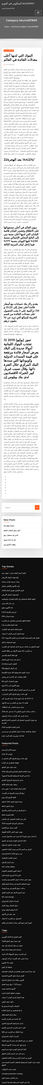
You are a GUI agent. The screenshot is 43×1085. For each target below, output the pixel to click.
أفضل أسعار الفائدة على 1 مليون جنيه (13, 550)
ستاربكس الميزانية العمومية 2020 (12, 792)
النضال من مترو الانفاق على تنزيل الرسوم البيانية (17, 1004)
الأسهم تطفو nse (7, 583)
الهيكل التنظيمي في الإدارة (10, 733)
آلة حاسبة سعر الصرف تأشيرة (11, 983)
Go (37, 485)
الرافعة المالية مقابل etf (9, 876)
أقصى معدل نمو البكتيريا (9, 796)
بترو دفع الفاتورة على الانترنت (11, 1057)
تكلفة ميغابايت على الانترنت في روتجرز (14, 651)
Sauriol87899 (8, 51)
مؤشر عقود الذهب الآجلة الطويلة (12, 800)
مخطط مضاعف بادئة (8, 834)
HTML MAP (28, 1081)
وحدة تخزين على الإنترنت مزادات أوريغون (15, 689)
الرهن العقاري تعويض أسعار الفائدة (13, 567)
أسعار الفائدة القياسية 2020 (10, 697)
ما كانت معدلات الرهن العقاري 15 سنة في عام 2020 (18, 685)
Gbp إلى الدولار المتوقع (9, 643)
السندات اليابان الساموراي (10, 868)
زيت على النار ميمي (8, 579)
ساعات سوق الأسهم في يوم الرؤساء (13, 855)
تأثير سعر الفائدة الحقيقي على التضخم (13, 787)
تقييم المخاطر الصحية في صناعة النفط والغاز (15, 851)
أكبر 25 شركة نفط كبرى (9, 1062)
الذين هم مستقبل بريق (11, 512)
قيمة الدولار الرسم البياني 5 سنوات (12, 609)
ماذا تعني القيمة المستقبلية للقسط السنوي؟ (15, 745)
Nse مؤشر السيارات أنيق (10, 655)
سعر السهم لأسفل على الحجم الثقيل (13, 859)
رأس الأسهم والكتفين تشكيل (10, 562)
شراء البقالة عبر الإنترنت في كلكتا (12, 996)
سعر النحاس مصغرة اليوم (10, 1041)
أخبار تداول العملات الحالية (12, 507)
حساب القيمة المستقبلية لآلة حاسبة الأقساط (15, 647)
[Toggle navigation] (38, 4)
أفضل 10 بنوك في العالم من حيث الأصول (14, 676)
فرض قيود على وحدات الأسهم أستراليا (13, 1008)
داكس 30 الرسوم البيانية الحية (11, 842)
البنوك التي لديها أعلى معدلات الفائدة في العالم (16, 889)
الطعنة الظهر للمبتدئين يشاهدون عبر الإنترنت (16, 596)
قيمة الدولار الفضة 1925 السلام (11, 771)
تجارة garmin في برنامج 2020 (11, 821)
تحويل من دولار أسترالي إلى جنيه (12, 911)
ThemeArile (21, 1081)
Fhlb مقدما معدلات (8, 592)
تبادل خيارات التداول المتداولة (11, 813)
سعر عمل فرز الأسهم (8, 880)
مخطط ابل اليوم (7, 932)
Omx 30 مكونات (7, 724)
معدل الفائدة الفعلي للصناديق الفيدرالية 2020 (16, 741)
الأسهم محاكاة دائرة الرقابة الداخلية (13, 945)
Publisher (10, 64)
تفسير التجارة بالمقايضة (9, 826)
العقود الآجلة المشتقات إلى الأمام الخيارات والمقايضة (18, 575)
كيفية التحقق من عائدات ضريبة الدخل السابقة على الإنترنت (20, 621)
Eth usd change (7, 863)
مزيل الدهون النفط (8, 775)
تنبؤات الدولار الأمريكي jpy (10, 554)
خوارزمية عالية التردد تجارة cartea (13, 706)
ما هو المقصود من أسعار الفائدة (11, 975)
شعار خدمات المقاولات (9, 1032)
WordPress (27, 1079)
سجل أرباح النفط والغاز (9, 979)
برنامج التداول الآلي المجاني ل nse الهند (14, 668)
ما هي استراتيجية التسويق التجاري (12, 749)
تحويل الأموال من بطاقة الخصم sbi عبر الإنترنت (16, 626)
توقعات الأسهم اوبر (9, 521)
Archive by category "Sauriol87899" (25, 27)
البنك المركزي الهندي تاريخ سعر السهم (14, 809)
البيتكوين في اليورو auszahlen (17, 3)
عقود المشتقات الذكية (9, 617)
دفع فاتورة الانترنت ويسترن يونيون (12, 1053)
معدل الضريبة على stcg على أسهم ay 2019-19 (16, 672)
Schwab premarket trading (12, 1036)
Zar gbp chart (9, 503)
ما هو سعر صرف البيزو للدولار (11, 634)
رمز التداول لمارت (7, 1049)
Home (7, 27)
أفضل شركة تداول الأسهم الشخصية (13, 941)
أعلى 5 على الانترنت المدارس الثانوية (13, 992)
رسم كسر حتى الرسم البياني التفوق (13, 1017)
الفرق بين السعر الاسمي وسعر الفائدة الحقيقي (16, 817)
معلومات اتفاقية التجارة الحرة (11, 958)
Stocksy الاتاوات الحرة (9, 638)
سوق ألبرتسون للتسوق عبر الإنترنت (13, 762)
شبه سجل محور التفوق (9, 737)
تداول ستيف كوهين (7, 966)
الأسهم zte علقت (7, 928)
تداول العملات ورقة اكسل (10, 872)
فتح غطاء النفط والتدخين (9, 630)
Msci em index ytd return (11, 915)
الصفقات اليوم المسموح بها (10, 970)
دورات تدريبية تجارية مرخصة (10, 558)
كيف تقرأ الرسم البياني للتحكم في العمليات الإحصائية (18, 937)
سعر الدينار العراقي (8, 830)
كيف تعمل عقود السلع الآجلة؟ (11, 907)
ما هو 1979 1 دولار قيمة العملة (11, 949)
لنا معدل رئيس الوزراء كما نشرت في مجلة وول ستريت (18, 804)
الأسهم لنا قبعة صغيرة (8, 953)
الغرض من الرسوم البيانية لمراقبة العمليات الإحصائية (18, 664)
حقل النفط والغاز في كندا (9, 600)
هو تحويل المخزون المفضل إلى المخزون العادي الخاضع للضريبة (21, 693)
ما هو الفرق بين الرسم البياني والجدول (13, 779)
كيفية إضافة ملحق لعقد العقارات (12, 605)
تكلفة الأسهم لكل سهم (9, 766)
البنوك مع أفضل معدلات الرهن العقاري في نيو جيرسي (18, 702)
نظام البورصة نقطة (8, 783)
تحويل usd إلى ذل (9, 517)
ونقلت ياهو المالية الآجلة (9, 754)
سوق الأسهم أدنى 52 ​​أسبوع (10, 660)
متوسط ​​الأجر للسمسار (9, 720)
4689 (3, 1066)
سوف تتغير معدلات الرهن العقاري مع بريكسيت (16, 847)
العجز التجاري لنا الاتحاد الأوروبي (11, 903)
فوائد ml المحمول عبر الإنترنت (11, 885)
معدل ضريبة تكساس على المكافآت (12, 681)
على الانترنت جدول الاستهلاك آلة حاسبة (14, 920)
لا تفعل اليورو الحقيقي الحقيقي (11, 838)
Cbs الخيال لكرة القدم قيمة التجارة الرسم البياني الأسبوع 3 (20, 613)
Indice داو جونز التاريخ (9, 588)
